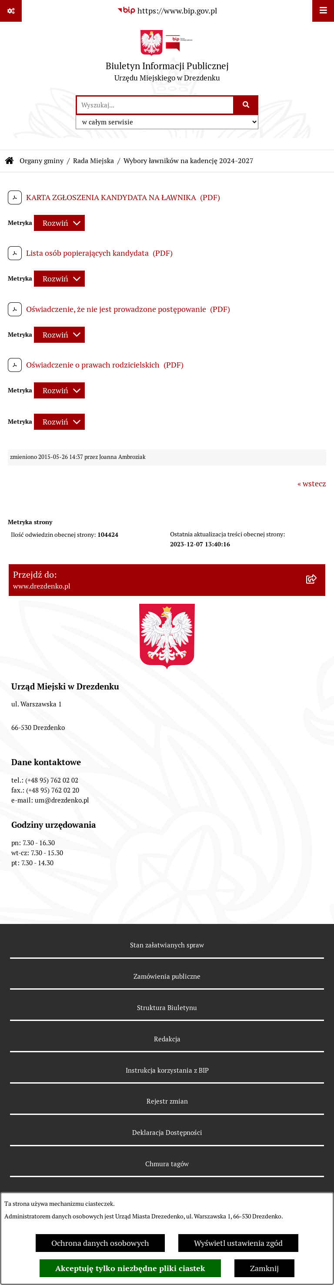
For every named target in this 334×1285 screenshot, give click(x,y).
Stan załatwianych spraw (167, 945)
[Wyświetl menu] (323, 11)
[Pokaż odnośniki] (11, 11)
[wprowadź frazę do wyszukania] (155, 105)
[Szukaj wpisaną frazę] (246, 105)
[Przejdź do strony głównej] (167, 58)
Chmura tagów (167, 1164)
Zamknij (264, 1268)
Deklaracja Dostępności (167, 1132)
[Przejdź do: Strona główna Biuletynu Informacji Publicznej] (9, 161)
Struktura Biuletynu (167, 1008)
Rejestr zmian (167, 1101)
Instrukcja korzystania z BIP (167, 1070)
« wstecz (311, 484)
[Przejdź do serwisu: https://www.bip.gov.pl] (167, 10)
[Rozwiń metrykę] (59, 223)
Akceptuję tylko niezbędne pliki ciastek (130, 1268)
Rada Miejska (93, 160)
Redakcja (167, 1039)
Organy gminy (41, 160)
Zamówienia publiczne (167, 976)
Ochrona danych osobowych (100, 1243)
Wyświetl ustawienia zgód (238, 1243)
